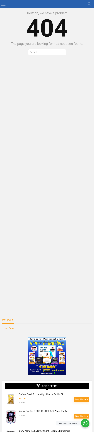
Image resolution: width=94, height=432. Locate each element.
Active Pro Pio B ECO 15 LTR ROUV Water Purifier (43, 411)
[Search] (89, 4)
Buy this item (81, 399)
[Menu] (3, 4)
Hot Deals (7, 319)
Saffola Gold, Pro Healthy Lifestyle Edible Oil (41, 394)
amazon (22, 402)
